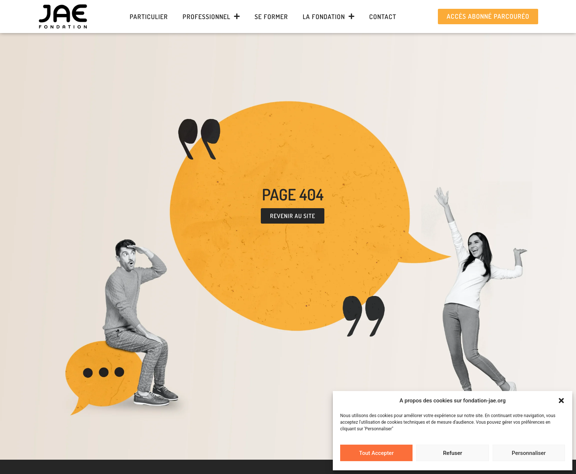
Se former (271, 16)
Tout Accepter (376, 453)
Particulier (149, 16)
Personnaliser (529, 453)
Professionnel (211, 16)
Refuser (452, 453)
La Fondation (328, 16)
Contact (382, 16)
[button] (561, 400)
